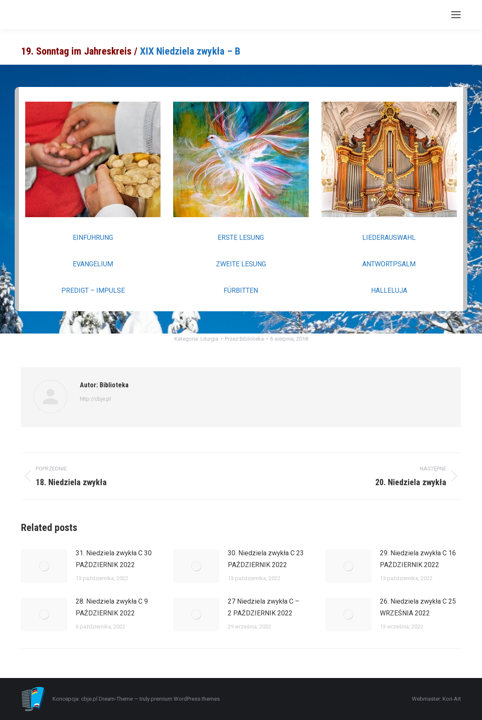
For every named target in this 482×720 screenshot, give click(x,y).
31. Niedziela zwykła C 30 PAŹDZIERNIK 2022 (114, 559)
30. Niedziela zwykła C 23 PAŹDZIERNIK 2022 (266, 559)
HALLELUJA (389, 290)
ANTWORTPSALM (389, 264)
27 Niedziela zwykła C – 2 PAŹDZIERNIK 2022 (263, 607)
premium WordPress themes (185, 699)
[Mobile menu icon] (456, 15)
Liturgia (209, 339)
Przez (244, 339)
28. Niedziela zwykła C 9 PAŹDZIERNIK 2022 (112, 607)
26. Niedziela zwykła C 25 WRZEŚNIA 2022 (418, 607)
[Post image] (44, 566)
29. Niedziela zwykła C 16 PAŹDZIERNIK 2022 (418, 559)
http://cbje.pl (95, 399)
